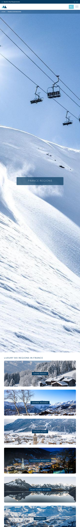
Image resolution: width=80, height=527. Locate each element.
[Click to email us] (77, 2)
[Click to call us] (75, 2)
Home (4, 11)
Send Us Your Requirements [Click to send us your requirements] (11, 2)
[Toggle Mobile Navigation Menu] (77, 7)
